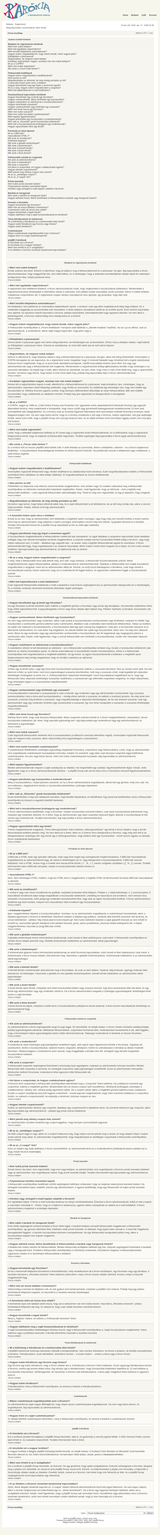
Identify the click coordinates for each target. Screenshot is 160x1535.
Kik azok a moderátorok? (19, 162)
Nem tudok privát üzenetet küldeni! (24, 184)
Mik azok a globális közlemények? (24, 143)
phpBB (69, 1520)
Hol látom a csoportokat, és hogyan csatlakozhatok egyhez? (36, 167)
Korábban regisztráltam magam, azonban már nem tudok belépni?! (39, 61)
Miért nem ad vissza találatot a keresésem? (28, 207)
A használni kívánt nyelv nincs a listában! (27, 83)
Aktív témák (41, 28)
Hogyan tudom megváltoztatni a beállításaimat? (30, 75)
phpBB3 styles (75, 1518)
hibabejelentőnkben (113, 1454)
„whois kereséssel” (71, 1490)
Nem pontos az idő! (17, 78)
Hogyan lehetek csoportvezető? (22, 169)
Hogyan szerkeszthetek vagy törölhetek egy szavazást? (34, 107)
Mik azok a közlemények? (20, 145)
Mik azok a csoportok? (18, 165)
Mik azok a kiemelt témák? (20, 148)
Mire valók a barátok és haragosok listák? (27, 195)
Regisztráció (20, 24)
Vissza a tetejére (14, 280)
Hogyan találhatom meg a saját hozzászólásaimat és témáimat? (38, 215)
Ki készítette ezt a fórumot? (20, 242)
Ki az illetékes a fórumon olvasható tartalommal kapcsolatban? (37, 250)
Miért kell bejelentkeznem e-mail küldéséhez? (29, 90)
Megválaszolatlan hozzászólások (20, 28)
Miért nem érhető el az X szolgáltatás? (26, 247)
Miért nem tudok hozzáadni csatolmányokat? (29, 114)
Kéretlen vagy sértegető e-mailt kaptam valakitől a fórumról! (36, 189)
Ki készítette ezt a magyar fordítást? (25, 245)
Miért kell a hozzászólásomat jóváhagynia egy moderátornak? (37, 124)
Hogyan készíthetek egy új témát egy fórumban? (30, 97)
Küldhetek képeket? (17, 141)
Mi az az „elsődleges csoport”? (22, 174)
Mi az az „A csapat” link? (19, 177)
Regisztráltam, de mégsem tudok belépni (27, 59)
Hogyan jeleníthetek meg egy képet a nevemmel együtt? (34, 85)
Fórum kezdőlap (15, 33)
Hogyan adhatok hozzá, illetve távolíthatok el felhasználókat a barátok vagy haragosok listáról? (52, 198)
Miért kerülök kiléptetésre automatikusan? (27, 51)
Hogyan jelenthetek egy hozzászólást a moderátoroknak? (35, 119)
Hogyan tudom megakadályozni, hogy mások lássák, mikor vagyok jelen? (42, 54)
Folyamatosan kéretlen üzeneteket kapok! (27, 186)
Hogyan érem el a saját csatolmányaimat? (27, 236)
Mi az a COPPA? (16, 64)
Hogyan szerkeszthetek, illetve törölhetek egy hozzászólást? (36, 99)
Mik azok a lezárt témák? (19, 150)
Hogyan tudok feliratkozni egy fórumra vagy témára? (32, 224)
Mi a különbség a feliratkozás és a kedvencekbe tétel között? (36, 221)
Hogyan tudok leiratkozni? (20, 226)
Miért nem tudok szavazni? (20, 112)
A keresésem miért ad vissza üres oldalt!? (27, 210)
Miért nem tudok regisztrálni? (21, 66)
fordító (58, 1451)
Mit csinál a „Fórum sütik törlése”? (24, 68)
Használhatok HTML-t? (19, 136)
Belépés (9, 24)
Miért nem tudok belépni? (20, 46)
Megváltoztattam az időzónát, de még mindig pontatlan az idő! (37, 80)
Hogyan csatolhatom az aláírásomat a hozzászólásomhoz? (35, 102)
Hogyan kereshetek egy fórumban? (24, 205)
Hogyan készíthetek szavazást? (23, 104)
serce (91, 1518)
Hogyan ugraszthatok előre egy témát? (26, 126)
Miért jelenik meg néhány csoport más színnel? (30, 172)
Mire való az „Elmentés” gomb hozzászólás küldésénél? (34, 121)
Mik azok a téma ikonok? (19, 153)
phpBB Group (53, 1436)
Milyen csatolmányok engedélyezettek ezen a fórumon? (34, 233)
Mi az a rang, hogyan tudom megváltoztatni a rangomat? (34, 88)
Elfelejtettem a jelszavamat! (21, 56)
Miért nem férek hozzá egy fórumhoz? (25, 109)
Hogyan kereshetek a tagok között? (24, 212)
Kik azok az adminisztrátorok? (22, 160)
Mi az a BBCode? (16, 133)
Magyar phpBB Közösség (42, 1451)
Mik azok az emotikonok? (20, 138)
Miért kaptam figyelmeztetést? (22, 117)
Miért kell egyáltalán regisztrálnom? (24, 49)
